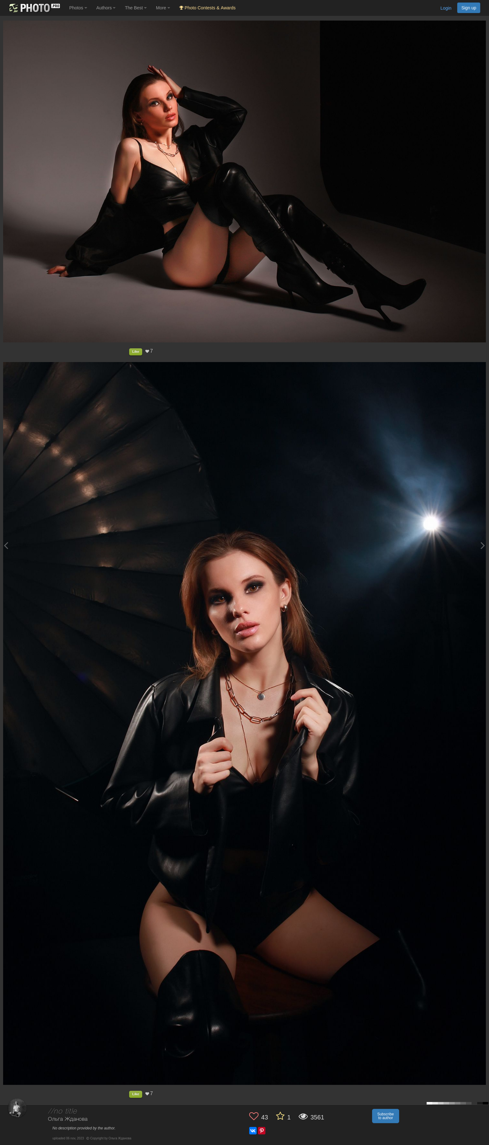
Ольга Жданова (68, 1119)
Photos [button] (78, 8)
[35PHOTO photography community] (34, 7)
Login (445, 8)
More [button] (163, 8)
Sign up (468, 8)
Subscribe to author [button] (385, 1116)
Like (135, 351)
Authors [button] (106, 8)
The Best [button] (136, 8)
